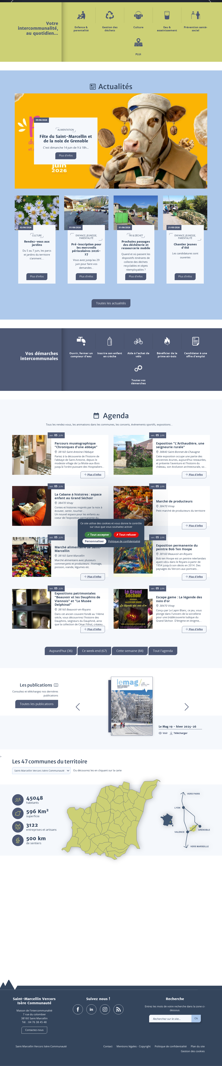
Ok (196, 1018)
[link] (198, 8)
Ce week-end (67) (94, 758)
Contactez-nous (34, 1030)
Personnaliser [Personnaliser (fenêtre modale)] (94, 541)
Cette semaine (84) (129, 758)
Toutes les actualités (111, 410)
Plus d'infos (66, 262)
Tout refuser (126, 534)
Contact (107, 1046)
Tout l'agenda (163, 758)
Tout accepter (98, 534)
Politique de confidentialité (171, 1046)
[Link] (92, 581)
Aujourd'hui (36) (60, 758)
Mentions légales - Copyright (134, 1046)
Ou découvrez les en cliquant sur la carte (97, 877)
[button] (179, 8)
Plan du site (198, 1046)
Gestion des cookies (193, 1051)
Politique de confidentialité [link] (124, 541)
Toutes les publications (37, 811)
